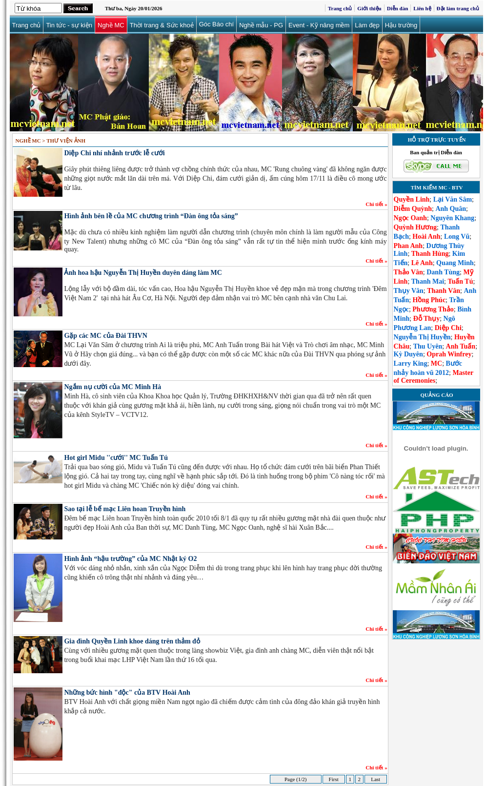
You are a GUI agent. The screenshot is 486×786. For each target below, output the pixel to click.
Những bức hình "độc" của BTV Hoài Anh (127, 692)
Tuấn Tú (460, 281)
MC (436, 363)
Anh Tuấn (461, 346)
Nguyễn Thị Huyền (422, 337)
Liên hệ (422, 8)
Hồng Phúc (429, 300)
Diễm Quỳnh (413, 208)
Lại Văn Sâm (452, 199)
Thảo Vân (408, 272)
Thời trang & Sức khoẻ (162, 25)
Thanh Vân (443, 290)
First (333, 779)
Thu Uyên (428, 346)
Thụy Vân (409, 290)
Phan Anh (408, 245)
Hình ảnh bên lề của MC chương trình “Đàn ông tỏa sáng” (151, 216)
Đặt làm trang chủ (458, 8)
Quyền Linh (412, 199)
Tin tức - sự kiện (69, 25)
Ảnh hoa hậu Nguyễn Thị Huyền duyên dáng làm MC (143, 272)
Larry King (410, 363)
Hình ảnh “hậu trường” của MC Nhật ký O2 (130, 558)
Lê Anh (422, 263)
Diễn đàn (397, 8)
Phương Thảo (433, 309)
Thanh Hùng (430, 253)
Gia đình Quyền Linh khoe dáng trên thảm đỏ (132, 641)
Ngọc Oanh (410, 218)
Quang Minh (455, 263)
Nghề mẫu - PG (261, 25)
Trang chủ (340, 8)
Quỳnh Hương (415, 227)
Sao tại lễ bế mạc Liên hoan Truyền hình (124, 509)
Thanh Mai (427, 281)
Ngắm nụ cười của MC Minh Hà (112, 387)
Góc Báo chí (216, 24)
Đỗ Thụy (426, 318)
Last (375, 779)
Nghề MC (111, 25)
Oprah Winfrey (448, 354)
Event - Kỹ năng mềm (318, 25)
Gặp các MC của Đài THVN (105, 335)
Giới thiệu (369, 8)
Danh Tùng (443, 272)
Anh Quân (450, 208)
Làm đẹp (367, 25)
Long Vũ (456, 236)
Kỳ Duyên (408, 354)
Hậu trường (401, 25)
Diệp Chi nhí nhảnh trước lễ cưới (114, 153)
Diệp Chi (448, 327)
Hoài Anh (426, 236)
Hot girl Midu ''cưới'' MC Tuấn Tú (115, 457)
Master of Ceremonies (433, 376)
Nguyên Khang (452, 218)
